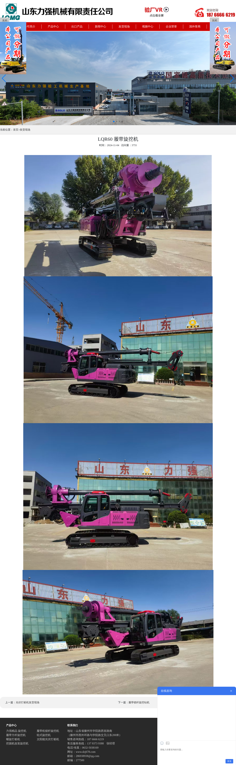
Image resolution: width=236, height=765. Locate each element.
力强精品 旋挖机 (16, 730)
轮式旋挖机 (44, 735)
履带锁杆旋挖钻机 (138, 702)
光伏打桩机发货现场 (27, 702)
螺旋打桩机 (13, 739)
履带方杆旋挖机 (16, 735)
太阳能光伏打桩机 (48, 739)
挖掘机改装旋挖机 (17, 743)
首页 (15, 129)
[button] (4, 78)
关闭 (4, 20)
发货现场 (25, 129)
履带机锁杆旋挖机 (48, 730)
